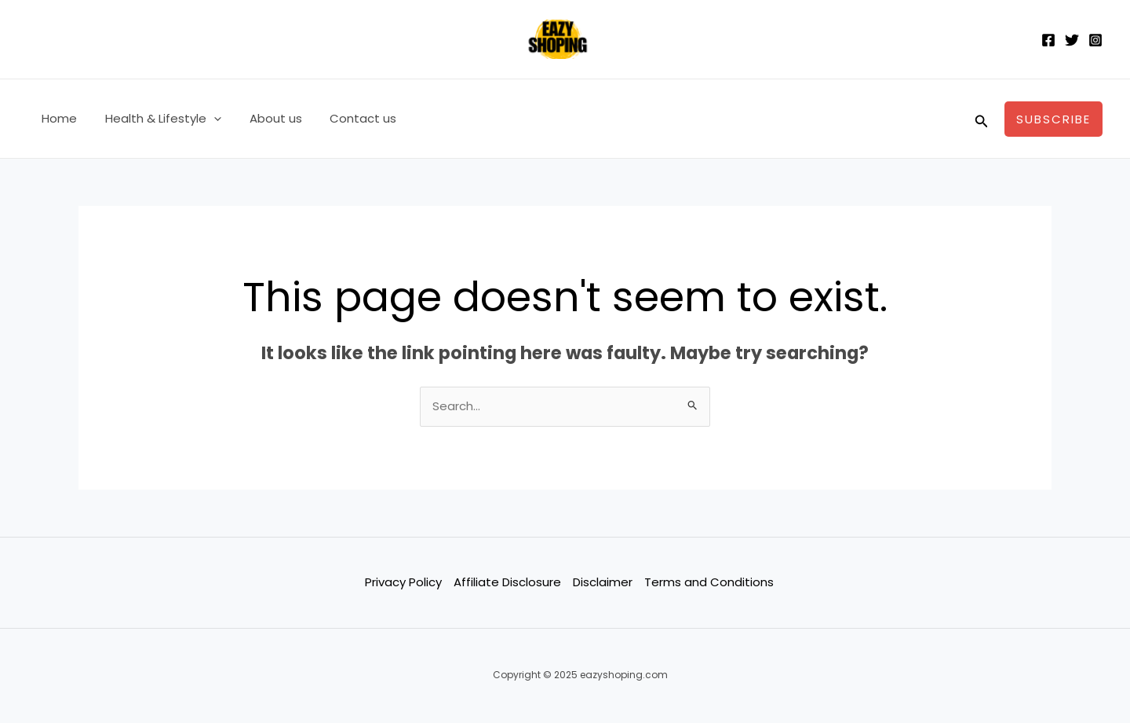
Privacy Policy (403, 582)
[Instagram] (1095, 40)
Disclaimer (602, 582)
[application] (206, 118)
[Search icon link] (982, 119)
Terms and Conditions (709, 582)
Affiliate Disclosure (507, 582)
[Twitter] (1072, 40)
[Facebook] (1048, 40)
